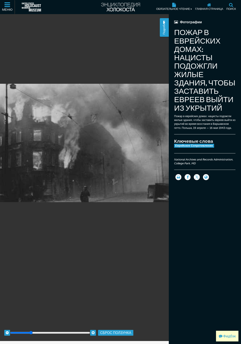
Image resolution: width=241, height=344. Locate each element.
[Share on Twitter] (197, 177)
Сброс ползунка (115, 329)
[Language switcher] (206, 177)
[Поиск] (231, 7)
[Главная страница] (209, 7)
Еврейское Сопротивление (194, 145)
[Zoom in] (93, 329)
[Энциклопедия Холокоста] (120, 7)
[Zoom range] (50, 329)
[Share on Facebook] (188, 177)
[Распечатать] (178, 177)
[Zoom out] (7, 329)
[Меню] (7, 7)
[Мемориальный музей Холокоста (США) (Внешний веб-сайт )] (31, 7)
